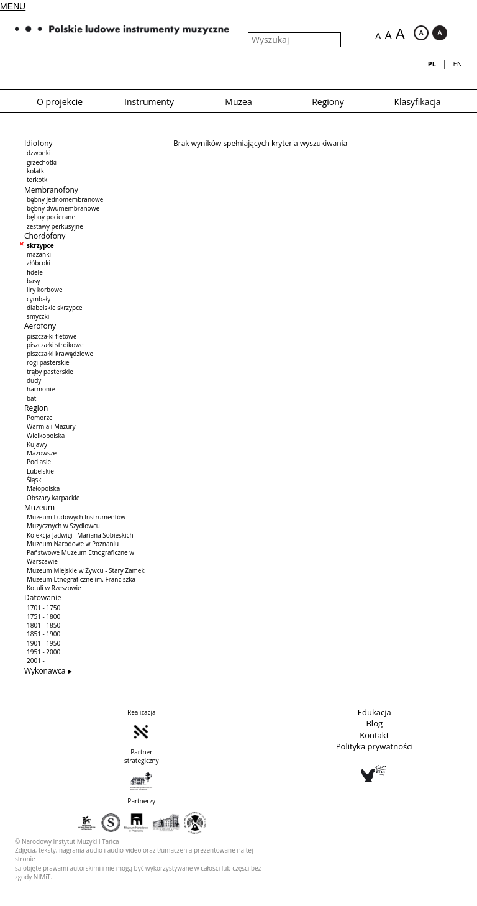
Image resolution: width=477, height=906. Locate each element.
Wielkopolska (46, 435)
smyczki (38, 316)
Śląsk (34, 479)
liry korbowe (45, 289)
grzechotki (42, 162)
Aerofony (40, 326)
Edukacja (374, 712)
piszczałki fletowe (51, 336)
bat (31, 398)
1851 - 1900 (43, 633)
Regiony (328, 102)
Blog (374, 723)
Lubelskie (40, 471)
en (457, 63)
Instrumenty (149, 102)
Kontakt (374, 735)
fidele (35, 272)
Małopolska (43, 488)
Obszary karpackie (53, 497)
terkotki (38, 179)
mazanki (39, 254)
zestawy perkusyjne (55, 226)
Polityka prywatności (374, 746)
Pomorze (40, 417)
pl (432, 63)
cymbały (38, 299)
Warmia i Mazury (51, 426)
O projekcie (60, 102)
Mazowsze (42, 453)
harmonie (41, 389)
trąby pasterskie (50, 371)
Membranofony (51, 190)
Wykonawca (44, 671)
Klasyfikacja (417, 102)
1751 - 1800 (43, 616)
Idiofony (38, 143)
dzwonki (38, 153)
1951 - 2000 (43, 651)
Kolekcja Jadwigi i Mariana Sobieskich (80, 535)
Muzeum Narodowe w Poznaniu (73, 543)
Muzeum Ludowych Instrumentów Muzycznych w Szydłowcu (76, 521)
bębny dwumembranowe (63, 208)
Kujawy (37, 444)
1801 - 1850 (43, 625)
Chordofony (44, 236)
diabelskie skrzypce (55, 307)
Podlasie (39, 461)
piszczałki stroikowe (55, 345)
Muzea (238, 102)
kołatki (36, 171)
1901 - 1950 (43, 643)
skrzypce (40, 245)
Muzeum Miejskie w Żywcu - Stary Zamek (86, 570)
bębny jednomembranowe (65, 199)
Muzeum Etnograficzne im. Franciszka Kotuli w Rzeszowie (81, 583)
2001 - (36, 660)
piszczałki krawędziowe (60, 353)
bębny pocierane (51, 217)
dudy (34, 380)
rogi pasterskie (48, 362)
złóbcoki (38, 263)
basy (33, 281)
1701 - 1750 (43, 607)
